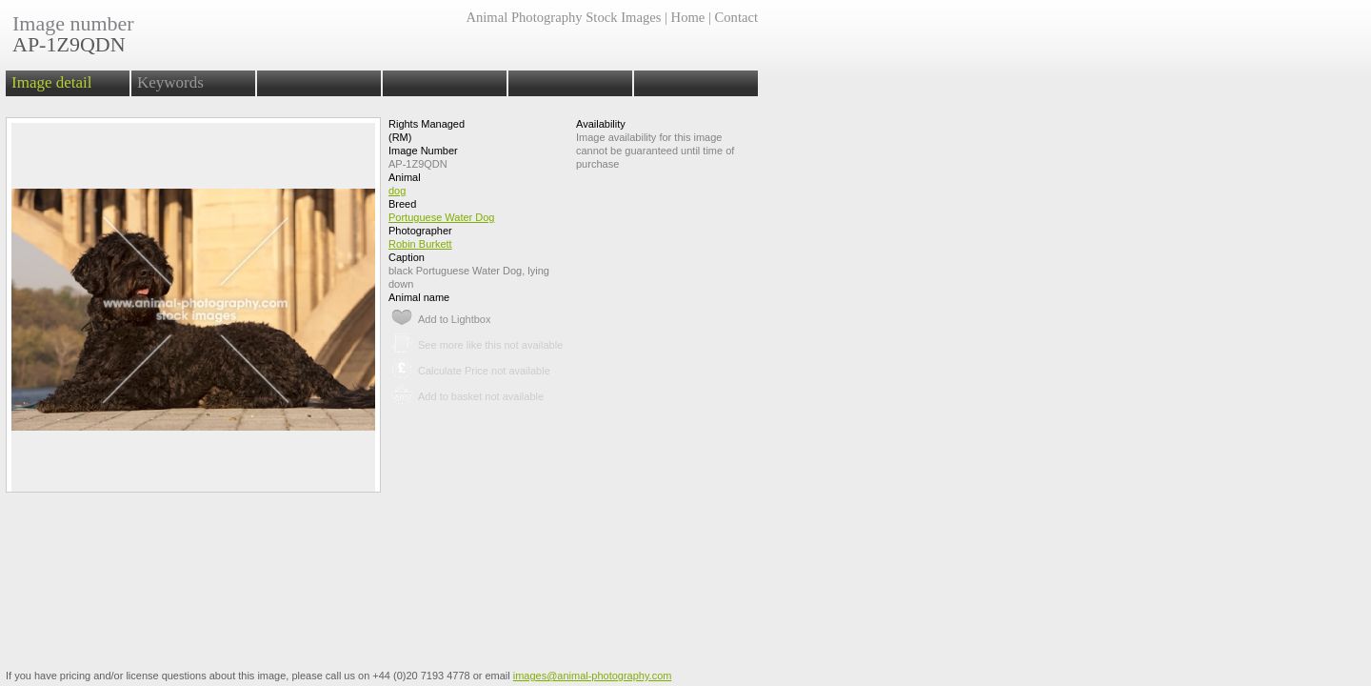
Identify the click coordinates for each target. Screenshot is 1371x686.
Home (688, 17)
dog (397, 190)
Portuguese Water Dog (441, 217)
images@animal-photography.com (592, 675)
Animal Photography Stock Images (563, 17)
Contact (736, 17)
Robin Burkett (420, 244)
